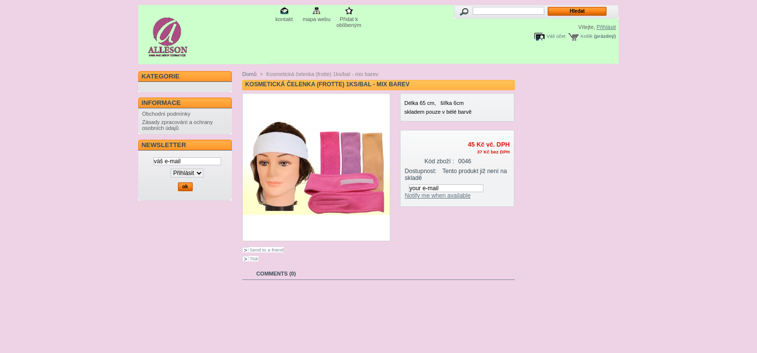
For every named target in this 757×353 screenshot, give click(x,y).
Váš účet (556, 36)
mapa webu (316, 19)
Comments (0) (276, 274)
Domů (249, 74)
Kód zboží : (439, 161)
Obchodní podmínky (166, 114)
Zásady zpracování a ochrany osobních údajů (177, 125)
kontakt (284, 19)
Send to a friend (267, 249)
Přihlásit (606, 27)
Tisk (254, 258)
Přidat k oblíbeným (348, 20)
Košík (586, 36)
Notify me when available (438, 195)
